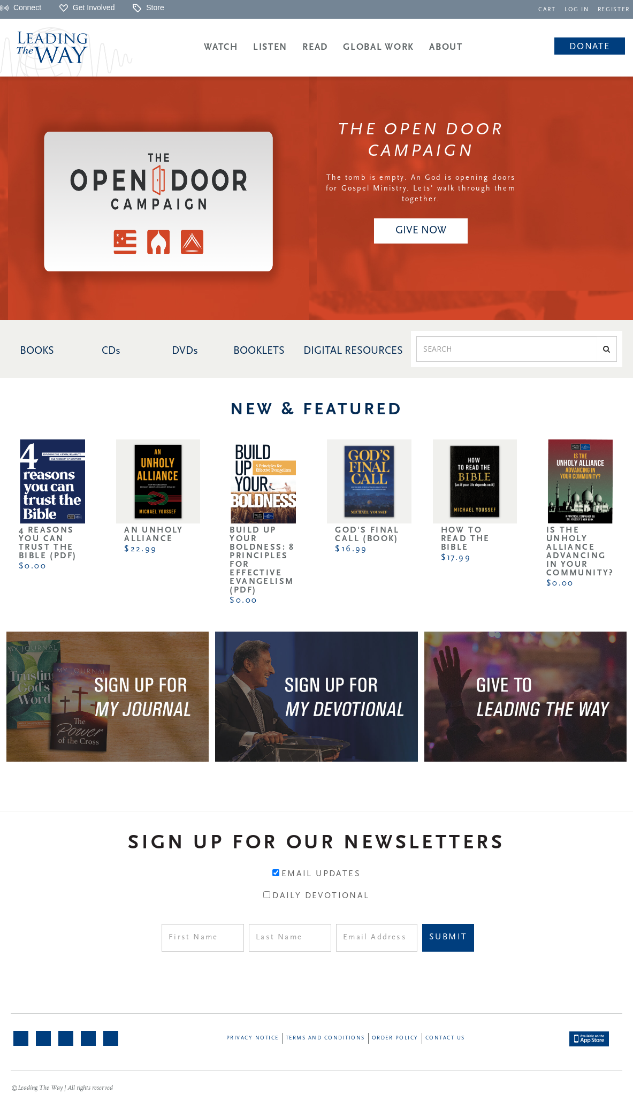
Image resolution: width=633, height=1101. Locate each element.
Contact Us (445, 1038)
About (446, 47)
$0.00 (33, 566)
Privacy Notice (252, 1038)
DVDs (185, 351)
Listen (270, 47)
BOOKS (37, 351)
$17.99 (456, 557)
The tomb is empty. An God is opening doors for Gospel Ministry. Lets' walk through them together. (420, 188)
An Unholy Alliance (154, 534)
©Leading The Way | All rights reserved (62, 1088)
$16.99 (351, 549)
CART (547, 10)
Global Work (378, 47)
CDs (111, 351)
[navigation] (548, 9)
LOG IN (577, 10)
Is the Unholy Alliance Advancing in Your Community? (580, 552)
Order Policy (395, 1038)
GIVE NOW (420, 230)
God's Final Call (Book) (367, 534)
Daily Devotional (320, 896)
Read (315, 47)
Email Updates (321, 874)
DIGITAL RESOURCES (353, 351)
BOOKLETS (259, 351)
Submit (448, 937)
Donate (589, 46)
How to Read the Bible (465, 539)
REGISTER (614, 10)
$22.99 (140, 549)
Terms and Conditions (325, 1038)
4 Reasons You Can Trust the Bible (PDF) (48, 543)
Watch (221, 47)
